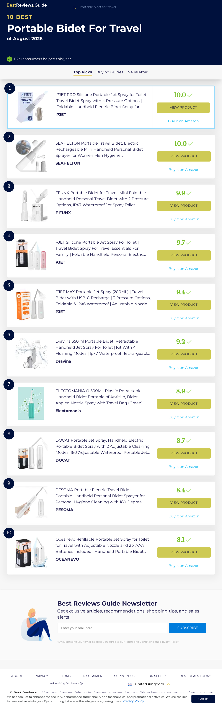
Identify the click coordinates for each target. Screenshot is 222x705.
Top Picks (82, 72)
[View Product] (111, 107)
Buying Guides (109, 72)
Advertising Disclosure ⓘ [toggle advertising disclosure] (66, 683)
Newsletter (137, 72)
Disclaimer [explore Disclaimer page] (92, 676)
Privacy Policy (133, 701)
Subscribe (187, 628)
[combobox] (111, 7)
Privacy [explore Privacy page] (41, 676)
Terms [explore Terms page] (65, 676)
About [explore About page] (17, 676)
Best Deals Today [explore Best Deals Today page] (195, 676)
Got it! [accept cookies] (203, 699)
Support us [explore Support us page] (124, 676)
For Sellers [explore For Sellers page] (157, 676)
